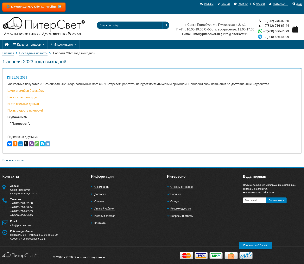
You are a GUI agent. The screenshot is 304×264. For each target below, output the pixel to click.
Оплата (99, 201)
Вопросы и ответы (181, 215)
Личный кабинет (104, 208)
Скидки (174, 201)
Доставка (100, 194)
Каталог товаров (29, 44)
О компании (101, 186)
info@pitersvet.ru (20, 225)
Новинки (175, 194)
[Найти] (165, 25)
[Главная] (7, 44)
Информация (64, 44)
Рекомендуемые (180, 208)
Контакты (100, 223)
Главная (8, 53)
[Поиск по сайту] (127, 25)
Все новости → (13, 160)
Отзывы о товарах (181, 186)
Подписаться (276, 200)
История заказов (104, 215)
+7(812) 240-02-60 (273, 21)
